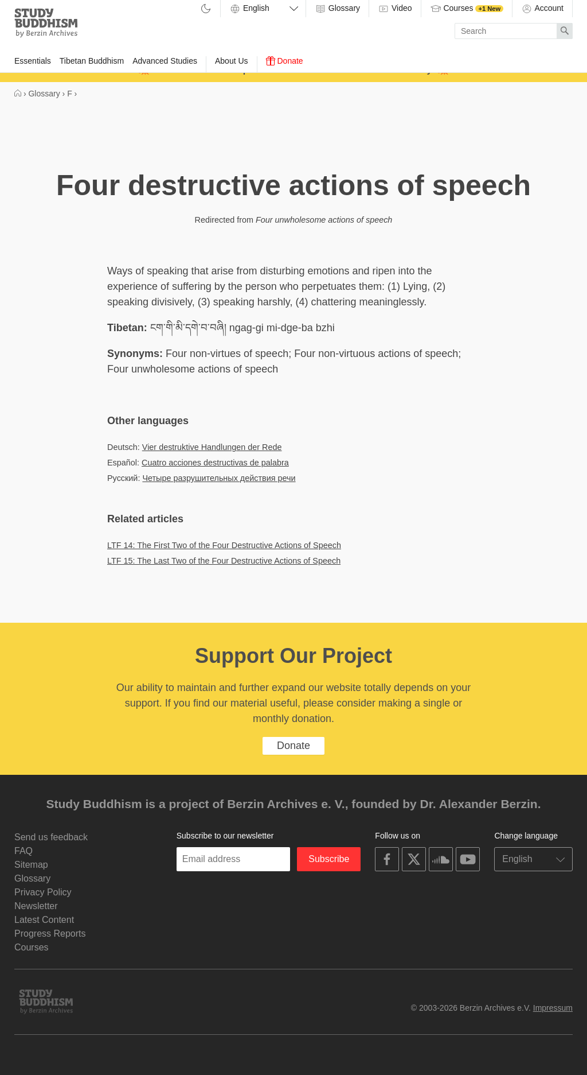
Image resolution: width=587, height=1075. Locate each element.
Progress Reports (50, 933)
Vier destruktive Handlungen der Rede (212, 447)
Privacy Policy (43, 892)
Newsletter (36, 906)
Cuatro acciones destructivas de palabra (215, 462)
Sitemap (31, 865)
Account (542, 8)
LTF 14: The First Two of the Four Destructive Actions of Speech (224, 545)
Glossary (337, 8)
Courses (467, 8)
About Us (231, 60)
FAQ (23, 851)
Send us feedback (51, 837)
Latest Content (44, 920)
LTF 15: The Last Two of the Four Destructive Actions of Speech (224, 560)
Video (395, 8)
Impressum (553, 1007)
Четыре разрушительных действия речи (218, 478)
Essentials (32, 60)
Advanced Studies (164, 60)
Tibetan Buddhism (92, 60)
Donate (284, 60)
